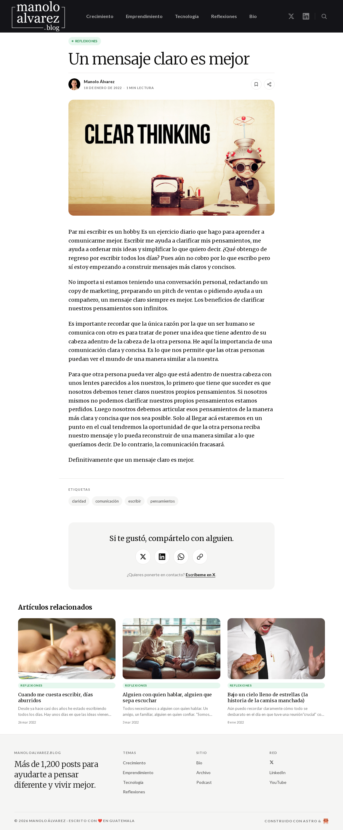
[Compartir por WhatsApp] (181, 556)
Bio (253, 16)
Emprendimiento (144, 16)
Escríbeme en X (200, 574)
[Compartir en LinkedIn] (162, 556)
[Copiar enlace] (200, 556)
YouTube (278, 782)
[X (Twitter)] (272, 762)
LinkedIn (278, 772)
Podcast (204, 782)
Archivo (203, 772)
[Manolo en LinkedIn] (306, 16)
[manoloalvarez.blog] (38, 16)
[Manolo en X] (291, 16)
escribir (134, 501)
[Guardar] (256, 84)
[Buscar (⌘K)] (324, 16)
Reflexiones (224, 16)
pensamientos (162, 501)
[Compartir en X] (143, 556)
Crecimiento (99, 16)
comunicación (107, 501)
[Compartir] (269, 84)
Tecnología (186, 16)
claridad (79, 501)
